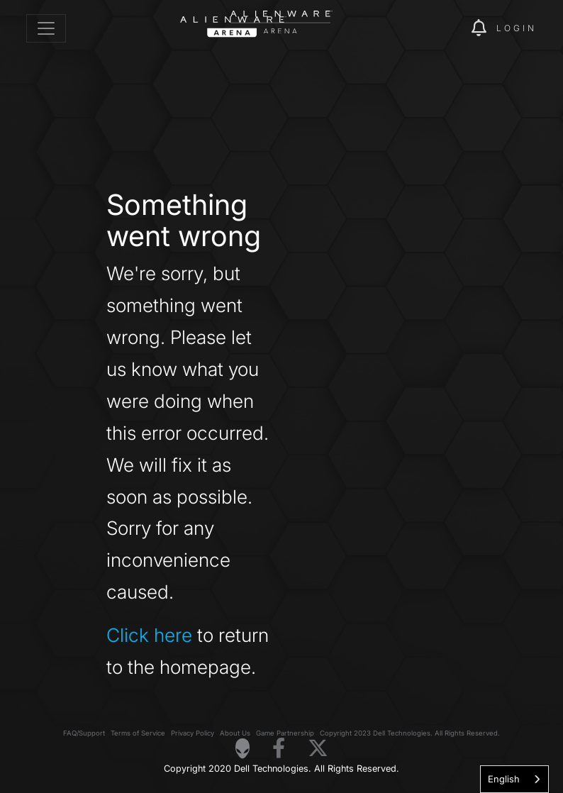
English (504, 778)
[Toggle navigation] (46, 28)
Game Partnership (285, 733)
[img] (436, 28)
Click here (149, 634)
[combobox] (514, 779)
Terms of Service (138, 733)
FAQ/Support (84, 733)
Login (516, 28)
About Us (235, 733)
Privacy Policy (192, 733)
